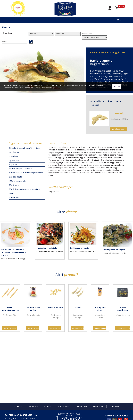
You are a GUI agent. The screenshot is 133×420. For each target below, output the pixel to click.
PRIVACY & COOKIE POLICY (116, 416)
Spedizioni (98, 406)
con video (8, 33)
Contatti (114, 406)
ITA (113, 20)
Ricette (6, 27)
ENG (119, 20)
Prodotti (33, 406)
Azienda (18, 406)
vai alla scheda (118, 129)
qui (54, 88)
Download (81, 406)
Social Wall (63, 406)
